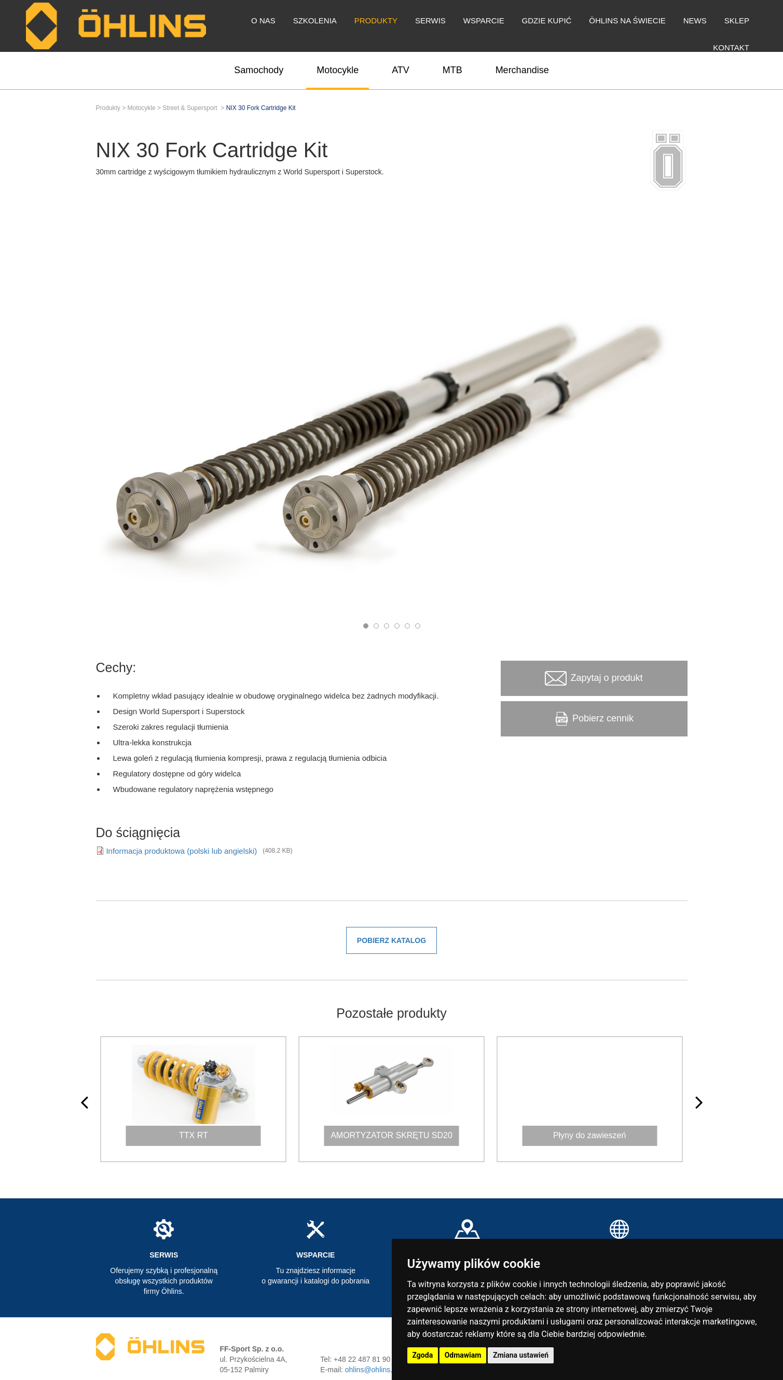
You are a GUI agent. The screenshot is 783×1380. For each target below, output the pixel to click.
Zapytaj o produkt (593, 678)
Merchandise (522, 70)
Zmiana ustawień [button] (520, 1355)
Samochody (258, 70)
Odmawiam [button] (463, 1355)
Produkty (375, 20)
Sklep (736, 20)
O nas (263, 20)
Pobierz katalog (391, 940)
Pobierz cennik (594, 719)
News (695, 20)
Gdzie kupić (547, 20)
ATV (400, 70)
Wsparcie (483, 20)
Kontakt (731, 47)
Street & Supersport (189, 108)
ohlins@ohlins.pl (371, 1369)
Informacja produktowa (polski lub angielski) (182, 850)
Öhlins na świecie (627, 20)
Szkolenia (315, 20)
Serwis (430, 20)
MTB (452, 70)
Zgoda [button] (423, 1355)
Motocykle (338, 70)
